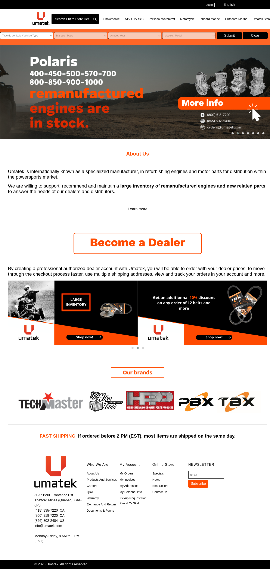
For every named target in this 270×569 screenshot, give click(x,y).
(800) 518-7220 (46, 515)
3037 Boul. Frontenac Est (53, 495)
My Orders (126, 473)
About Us (93, 473)
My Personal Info (131, 492)
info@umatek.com (48, 526)
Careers (92, 486)
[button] (232, 133)
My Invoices (127, 479)
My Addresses (129, 486)
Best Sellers (160, 486)
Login (209, 4)
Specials (158, 473)
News (156, 479)
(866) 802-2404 (46, 520)
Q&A (90, 492)
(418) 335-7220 (46, 510)
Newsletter (201, 464)
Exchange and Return (101, 504)
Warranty (93, 498)
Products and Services (102, 479)
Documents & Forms (100, 510)
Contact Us (159, 492)
